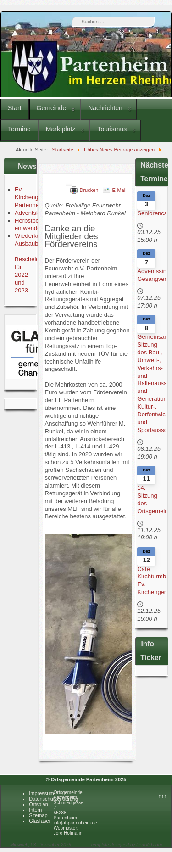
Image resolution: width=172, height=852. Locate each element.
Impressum (41, 793)
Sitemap (38, 815)
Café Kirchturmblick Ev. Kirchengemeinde (151, 581)
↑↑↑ (162, 795)
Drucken (88, 190)
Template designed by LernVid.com (126, 844)
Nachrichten (105, 108)
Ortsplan (38, 804)
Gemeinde (52, 108)
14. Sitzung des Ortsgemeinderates (151, 499)
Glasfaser (39, 821)
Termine (19, 129)
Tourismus (112, 129)
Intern (35, 810)
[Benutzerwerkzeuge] (69, 183)
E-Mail (119, 190)
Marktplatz (61, 129)
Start (15, 108)
